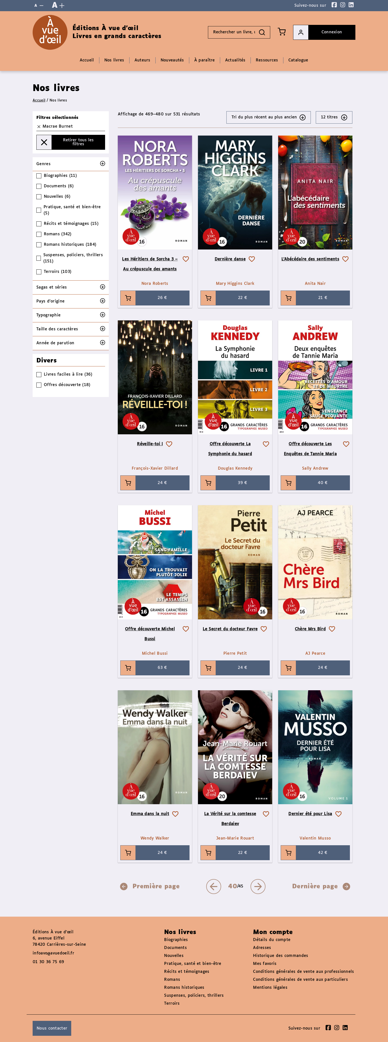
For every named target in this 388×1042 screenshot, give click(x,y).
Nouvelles (174, 956)
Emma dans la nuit (150, 814)
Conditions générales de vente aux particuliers (300, 980)
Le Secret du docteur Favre (230, 629)
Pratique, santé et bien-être (192, 964)
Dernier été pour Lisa (310, 814)
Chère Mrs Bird (310, 629)
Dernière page (321, 886)
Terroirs (172, 1003)
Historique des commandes (280, 956)
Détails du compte (271, 940)
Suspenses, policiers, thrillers (194, 995)
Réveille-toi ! (150, 444)
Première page (150, 886)
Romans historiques (184, 988)
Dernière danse (230, 259)
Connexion (317, 32)
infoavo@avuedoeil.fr (53, 953)
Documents (175, 948)
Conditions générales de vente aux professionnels (303, 972)
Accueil (39, 100)
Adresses (262, 948)
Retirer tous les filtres (65, 142)
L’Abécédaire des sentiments (310, 259)
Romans (172, 980)
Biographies (176, 940)
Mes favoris (264, 964)
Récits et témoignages (186, 972)
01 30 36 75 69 (48, 962)
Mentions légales (270, 988)
